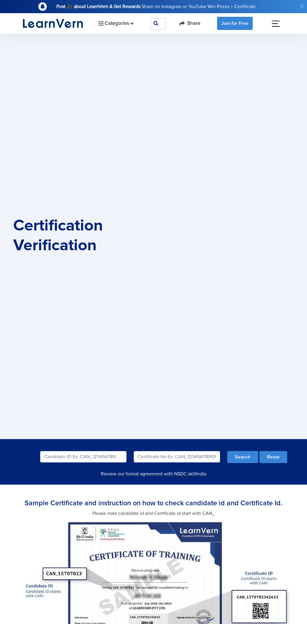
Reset (273, 457)
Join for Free (235, 23)
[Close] (302, 6)
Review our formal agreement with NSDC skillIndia (153, 474)
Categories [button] (115, 23)
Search (242, 457)
